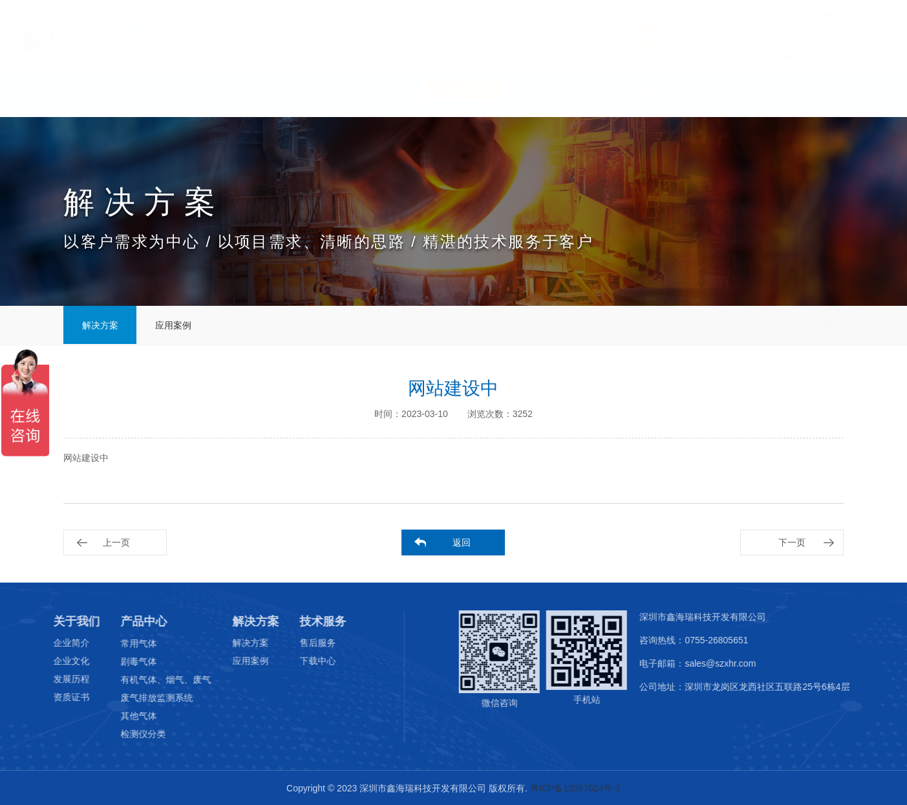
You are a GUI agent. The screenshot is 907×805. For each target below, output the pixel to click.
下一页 (792, 542)
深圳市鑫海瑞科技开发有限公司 (713, 617)
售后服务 (301, 643)
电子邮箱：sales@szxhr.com (708, 663)
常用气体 (121, 643)
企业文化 (54, 661)
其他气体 (121, 716)
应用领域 (373, 96)
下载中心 (301, 661)
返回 (462, 542)
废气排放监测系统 (139, 697)
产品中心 (284, 96)
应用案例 (180, 326)
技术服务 (551, 96)
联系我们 (640, 96)
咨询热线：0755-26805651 (704, 640)
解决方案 (462, 96)
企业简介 (54, 643)
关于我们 (196, 96)
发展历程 (54, 679)
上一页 (116, 542)
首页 (106, 96)
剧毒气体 (121, 661)
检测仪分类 (126, 734)
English (729, 96)
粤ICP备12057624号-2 (575, 789)
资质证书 (54, 697)
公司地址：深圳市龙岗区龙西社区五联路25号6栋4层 (755, 687)
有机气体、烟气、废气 (148, 679)
